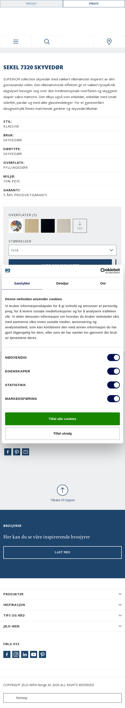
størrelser (20, 241)
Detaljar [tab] (62, 283)
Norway (16, 698)
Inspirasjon (14, 605)
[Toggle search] (46, 41)
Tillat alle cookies (62, 419)
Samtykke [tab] (22, 283)
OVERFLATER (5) (23, 215)
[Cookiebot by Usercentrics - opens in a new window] (100, 271)
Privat (31, 4)
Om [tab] (103, 283)
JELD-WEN (11, 626)
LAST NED (62, 552)
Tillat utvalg (62, 433)
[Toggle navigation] (15, 41)
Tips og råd (14, 615)
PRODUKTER (13, 594)
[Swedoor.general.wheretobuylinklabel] (109, 41)
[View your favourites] (78, 41)
